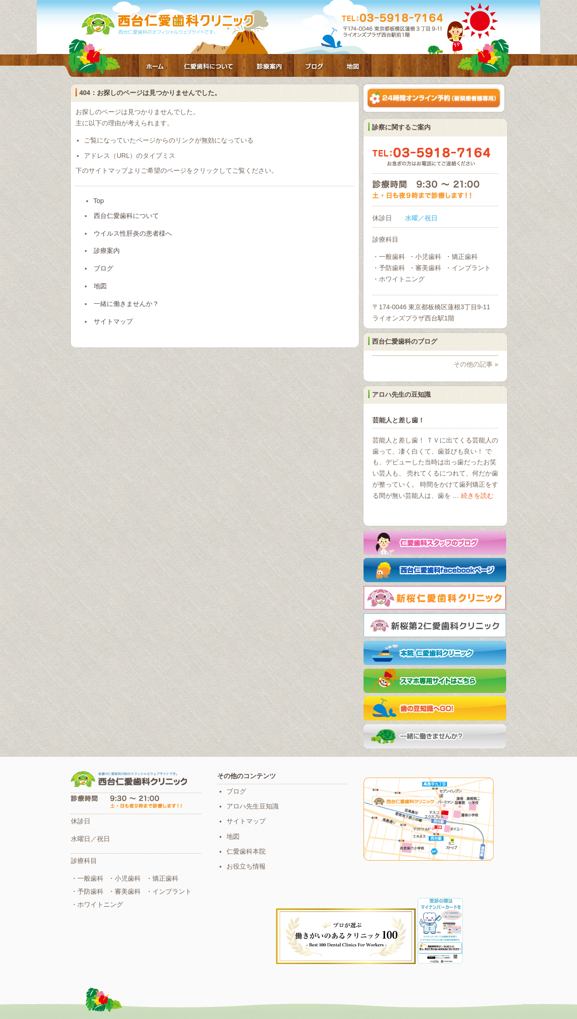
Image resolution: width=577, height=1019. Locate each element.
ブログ (314, 67)
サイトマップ (113, 321)
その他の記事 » (475, 364)
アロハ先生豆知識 (253, 806)
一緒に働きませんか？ (126, 303)
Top (98, 200)
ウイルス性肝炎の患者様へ (133, 233)
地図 (353, 67)
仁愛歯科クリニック (168, 24)
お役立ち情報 (246, 866)
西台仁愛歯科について (209, 67)
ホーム (155, 67)
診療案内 (269, 67)
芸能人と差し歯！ (398, 420)
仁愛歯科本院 (246, 851)
